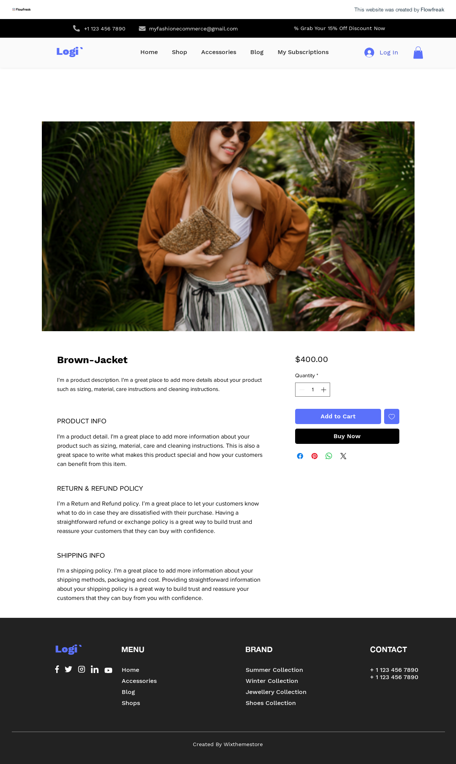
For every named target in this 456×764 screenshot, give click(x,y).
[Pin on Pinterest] (314, 456)
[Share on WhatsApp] (329, 456)
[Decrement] (301, 389)
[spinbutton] (312, 389)
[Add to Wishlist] (391, 416)
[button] (418, 52)
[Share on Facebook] (300, 456)
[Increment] (324, 389)
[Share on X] (343, 456)
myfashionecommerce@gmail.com (193, 29)
